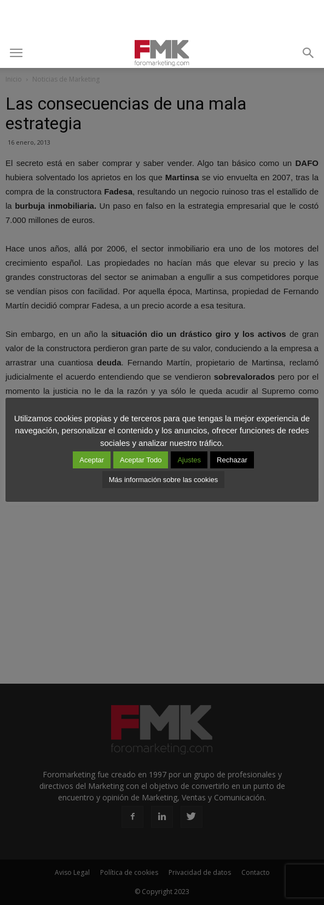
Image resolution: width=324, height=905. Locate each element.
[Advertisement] (162, 19)
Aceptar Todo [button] (140, 460)
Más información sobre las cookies (163, 480)
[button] (308, 53)
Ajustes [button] (189, 460)
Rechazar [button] (232, 460)
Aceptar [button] (91, 460)
